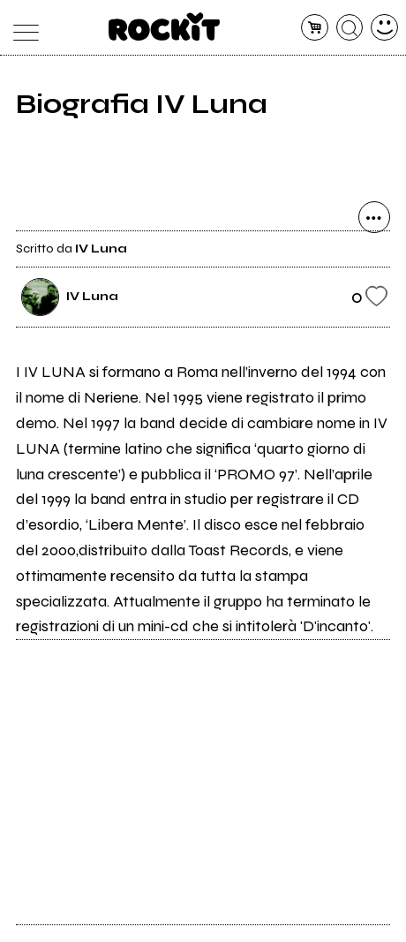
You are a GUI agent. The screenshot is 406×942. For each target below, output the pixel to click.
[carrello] (314, 27)
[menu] (21, 27)
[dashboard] (384, 27)
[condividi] (374, 217)
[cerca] (350, 27)
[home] (165, 26)
